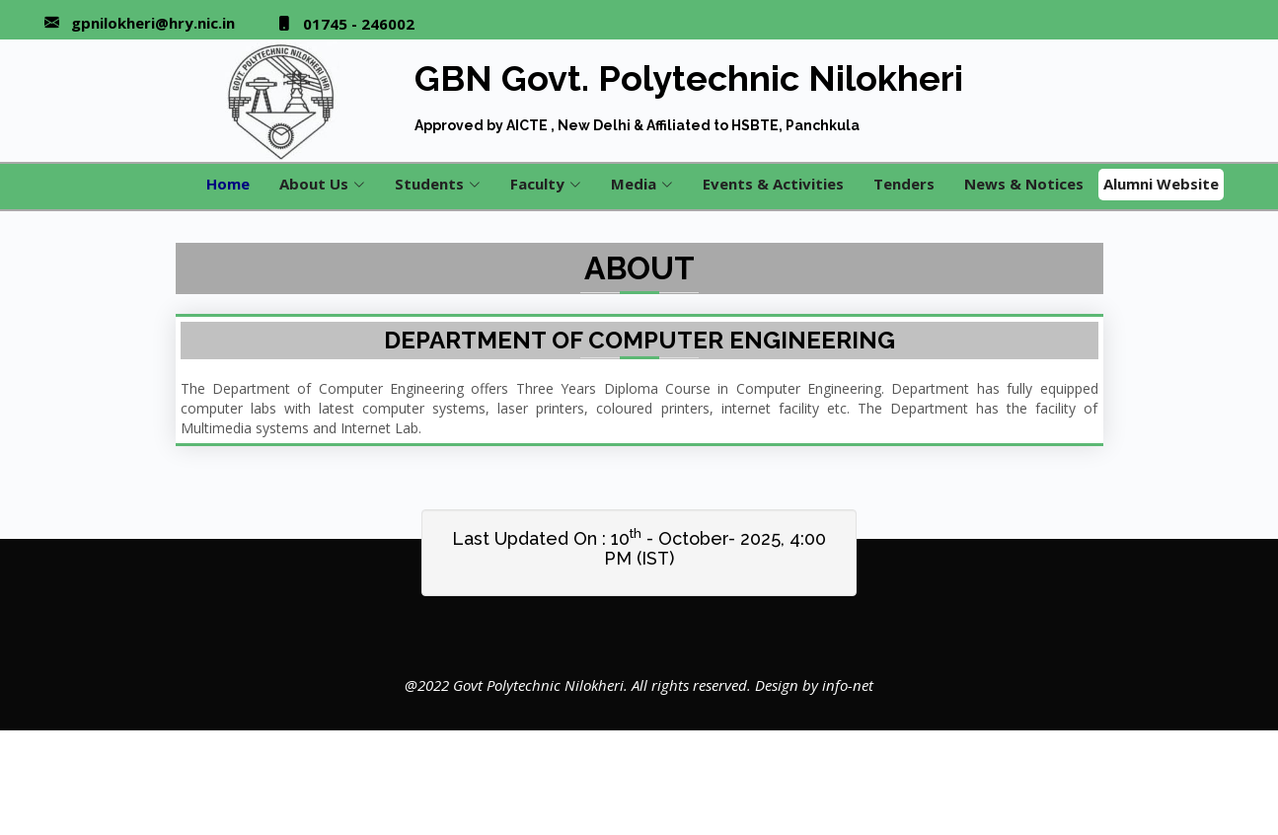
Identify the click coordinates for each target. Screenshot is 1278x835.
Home (228, 183)
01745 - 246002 (358, 24)
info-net (847, 685)
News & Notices (1024, 183)
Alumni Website (1161, 183)
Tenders (904, 183)
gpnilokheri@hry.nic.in (153, 23)
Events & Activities (773, 183)
